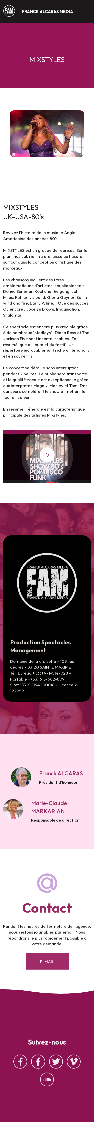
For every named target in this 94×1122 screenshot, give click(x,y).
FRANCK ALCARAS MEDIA (47, 11)
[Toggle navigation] (87, 11)
